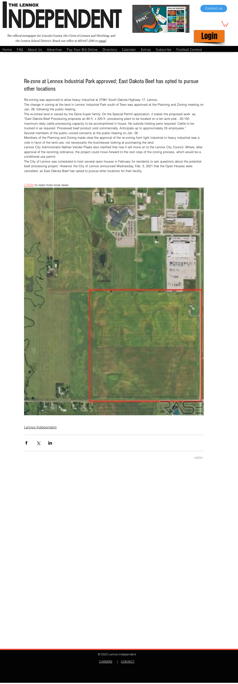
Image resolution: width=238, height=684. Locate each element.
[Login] (209, 36)
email (102, 41)
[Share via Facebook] (26, 443)
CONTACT (128, 661)
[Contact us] (213, 8)
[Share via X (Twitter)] (38, 443)
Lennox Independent (40, 427)
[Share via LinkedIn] (50, 443)
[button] (224, 24)
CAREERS (105, 661)
